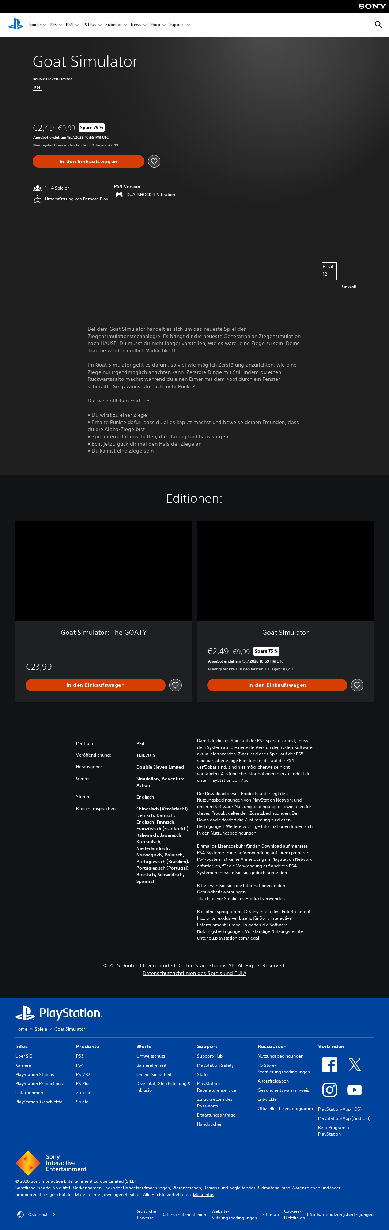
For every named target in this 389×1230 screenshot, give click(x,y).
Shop (155, 25)
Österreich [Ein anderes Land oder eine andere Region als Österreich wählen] (36, 1215)
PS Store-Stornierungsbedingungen (284, 1068)
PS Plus (89, 25)
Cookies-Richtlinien (294, 1214)
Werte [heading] (143, 1046)
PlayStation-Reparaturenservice (216, 1086)
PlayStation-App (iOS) (340, 1109)
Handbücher (209, 1124)
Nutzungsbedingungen (280, 1056)
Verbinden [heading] (331, 1046)
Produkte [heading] (87, 1046)
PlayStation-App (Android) (344, 1118)
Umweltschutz (150, 1056)
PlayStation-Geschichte (39, 1102)
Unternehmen (29, 1093)
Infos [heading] (21, 1046)
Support (177, 25)
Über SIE (23, 1056)
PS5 (53, 25)
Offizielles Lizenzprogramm (285, 1108)
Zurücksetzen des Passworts (215, 1102)
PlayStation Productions (39, 1083)
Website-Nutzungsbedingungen (234, 1214)
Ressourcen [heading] (272, 1046)
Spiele (35, 25)
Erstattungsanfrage (216, 1115)
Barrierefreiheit (151, 1065)
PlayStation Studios (34, 1074)
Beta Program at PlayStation (334, 1130)
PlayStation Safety (215, 1065)
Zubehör (113, 25)
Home (21, 1029)
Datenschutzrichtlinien (183, 1214)
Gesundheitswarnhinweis (283, 1090)
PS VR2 (83, 1074)
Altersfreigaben (273, 1081)
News (136, 25)
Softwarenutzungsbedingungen (342, 1214)
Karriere (23, 1065)
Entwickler (268, 1099)
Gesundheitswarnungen (221, 892)
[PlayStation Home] (16, 25)
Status (203, 1074)
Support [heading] (207, 1046)
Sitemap (270, 1214)
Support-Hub (210, 1056)
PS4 (69, 25)
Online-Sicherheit (153, 1074)
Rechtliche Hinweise (145, 1214)
